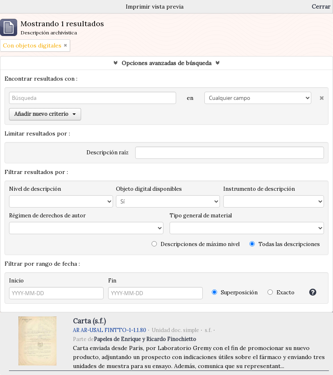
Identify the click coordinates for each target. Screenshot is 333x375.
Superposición (235, 292)
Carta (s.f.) (89, 321)
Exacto (280, 292)
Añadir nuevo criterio (45, 114)
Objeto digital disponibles (149, 188)
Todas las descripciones (284, 244)
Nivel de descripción (35, 188)
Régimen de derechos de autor (47, 215)
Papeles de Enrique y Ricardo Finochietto (145, 339)
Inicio (16, 280)
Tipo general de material (201, 215)
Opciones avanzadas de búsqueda (166, 63)
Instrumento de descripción (259, 188)
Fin (112, 280)
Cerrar (321, 6)
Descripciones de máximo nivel (196, 244)
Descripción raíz (107, 152)
